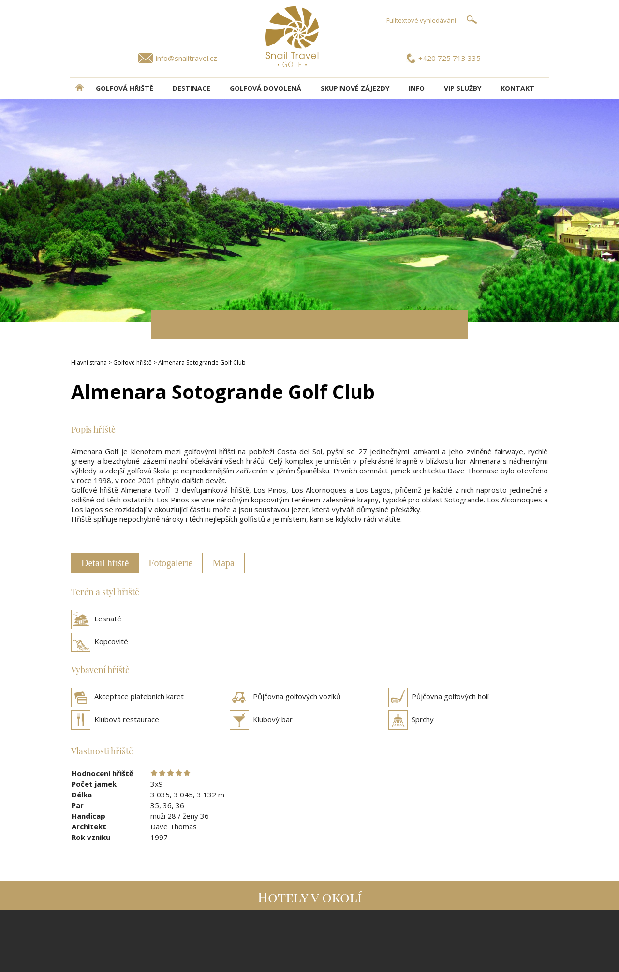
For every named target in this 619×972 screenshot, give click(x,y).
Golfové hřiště (132, 362)
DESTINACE (191, 88)
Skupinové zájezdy (355, 88)
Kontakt (517, 88)
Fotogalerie (170, 563)
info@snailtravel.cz (186, 58)
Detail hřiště (105, 563)
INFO (417, 88)
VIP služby (462, 88)
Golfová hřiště (124, 88)
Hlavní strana (89, 362)
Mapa (223, 563)
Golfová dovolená (265, 88)
